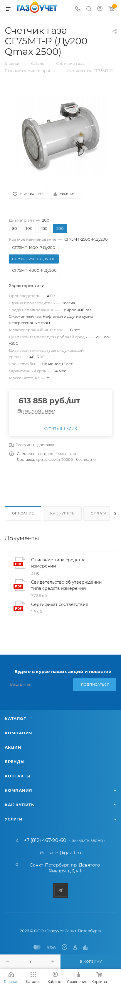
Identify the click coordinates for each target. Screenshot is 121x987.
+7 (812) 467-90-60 (45, 840)
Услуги (14, 819)
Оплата (99, 513)
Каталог (15, 718)
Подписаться (95, 684)
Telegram (60, 890)
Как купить (62, 513)
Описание (23, 513)
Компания (18, 733)
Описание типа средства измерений (58, 563)
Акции (13, 747)
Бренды (15, 761)
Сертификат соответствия (59, 604)
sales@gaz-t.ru (65, 852)
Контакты (17, 776)
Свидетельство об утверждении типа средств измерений (66, 585)
